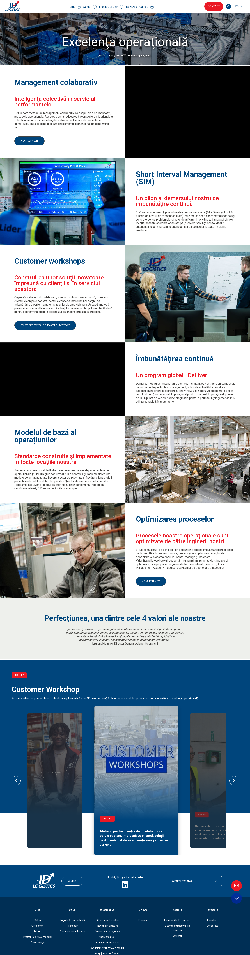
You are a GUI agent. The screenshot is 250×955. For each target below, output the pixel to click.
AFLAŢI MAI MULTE (29, 140)
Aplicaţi (177, 895)
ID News (142, 879)
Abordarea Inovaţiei (107, 879)
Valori (37, 879)
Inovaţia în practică (107, 884)
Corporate (212, 884)
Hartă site (196, 941)
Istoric (37, 890)
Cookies (140, 941)
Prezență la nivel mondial (37, 895)
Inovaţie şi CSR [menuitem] (111, 7)
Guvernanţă (37, 901)
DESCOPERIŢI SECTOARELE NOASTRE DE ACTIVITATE (45, 324)
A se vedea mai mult (55, 755)
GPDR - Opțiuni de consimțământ (168, 941)
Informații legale (98, 941)
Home (102, 55)
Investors (212, 868)
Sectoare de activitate (72, 890)
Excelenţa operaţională (108, 890)
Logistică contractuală (72, 879)
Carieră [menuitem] (146, 7)
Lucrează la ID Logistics (177, 879)
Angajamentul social (107, 901)
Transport (72, 884)
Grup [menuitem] (75, 7)
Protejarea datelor (121, 941)
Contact (214, 6)
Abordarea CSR (107, 895)
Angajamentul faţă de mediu (107, 907)
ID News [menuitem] (131, 6)
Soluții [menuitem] (90, 7)
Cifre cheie (37, 884)
